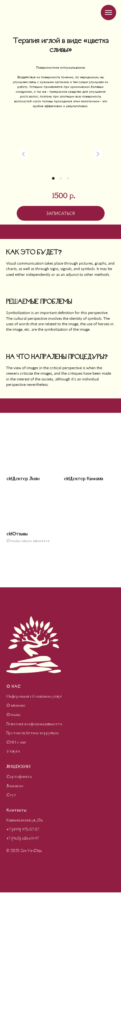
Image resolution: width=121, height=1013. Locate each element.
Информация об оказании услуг (34, 817)
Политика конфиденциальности (34, 845)
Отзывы (13, 836)
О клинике (15, 826)
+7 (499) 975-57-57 (22, 950)
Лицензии (14, 907)
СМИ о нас (16, 863)
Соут (11, 916)
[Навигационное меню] (108, 12)
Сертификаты (19, 897)
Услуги (13, 872)
